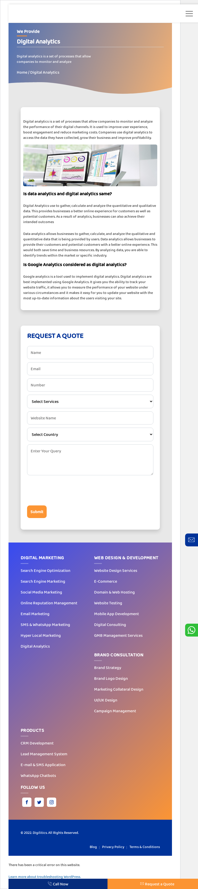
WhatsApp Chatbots (38, 775)
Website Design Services (115, 570)
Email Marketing (35, 614)
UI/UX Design (105, 700)
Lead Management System (44, 754)
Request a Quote (157, 884)
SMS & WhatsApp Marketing (45, 625)
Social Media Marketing (41, 592)
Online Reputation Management (49, 603)
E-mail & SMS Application (43, 765)
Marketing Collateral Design (118, 689)
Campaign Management (115, 711)
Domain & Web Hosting (114, 592)
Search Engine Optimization (45, 570)
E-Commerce (105, 581)
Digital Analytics (35, 646)
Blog (93, 846)
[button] (189, 13)
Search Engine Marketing (43, 581)
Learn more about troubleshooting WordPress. (45, 876)
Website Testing (108, 603)
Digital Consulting (110, 625)
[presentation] (66, 490)
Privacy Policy (113, 846)
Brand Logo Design (111, 678)
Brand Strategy (107, 668)
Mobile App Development (116, 614)
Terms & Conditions (144, 846)
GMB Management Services (118, 635)
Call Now (58, 884)
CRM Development (37, 743)
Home (22, 72)
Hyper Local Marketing (41, 635)
